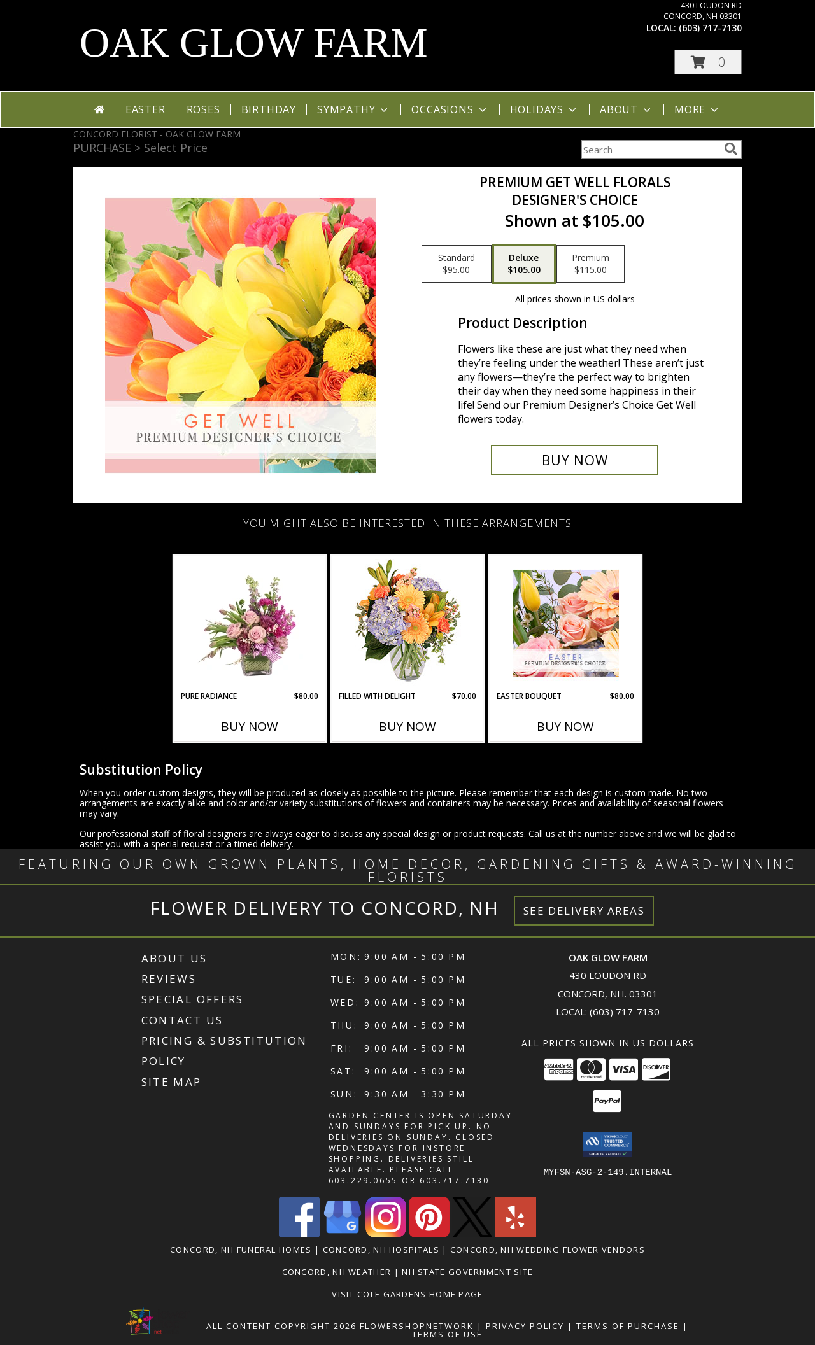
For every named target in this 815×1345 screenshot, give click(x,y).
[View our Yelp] (515, 1234)
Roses (203, 109)
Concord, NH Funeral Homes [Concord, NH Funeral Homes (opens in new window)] (241, 1249)
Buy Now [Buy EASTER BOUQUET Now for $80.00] (565, 726)
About (626, 109)
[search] (731, 149)
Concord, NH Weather (337, 1272)
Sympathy (353, 109)
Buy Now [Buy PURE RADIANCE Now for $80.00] (249, 726)
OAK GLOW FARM (254, 43)
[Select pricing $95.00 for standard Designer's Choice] (456, 264)
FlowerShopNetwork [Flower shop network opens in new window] (417, 1326)
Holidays (544, 109)
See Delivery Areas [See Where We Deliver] (584, 910)
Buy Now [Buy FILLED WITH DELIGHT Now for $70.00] (407, 726)
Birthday (268, 109)
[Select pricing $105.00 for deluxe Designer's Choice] (524, 264)
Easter (145, 109)
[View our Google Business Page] (342, 1234)
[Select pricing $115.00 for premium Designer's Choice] (590, 264)
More (697, 109)
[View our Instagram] (385, 1234)
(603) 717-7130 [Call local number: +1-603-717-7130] (710, 28)
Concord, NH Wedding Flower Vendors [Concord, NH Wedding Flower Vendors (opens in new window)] (547, 1249)
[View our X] (472, 1234)
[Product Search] (650, 149)
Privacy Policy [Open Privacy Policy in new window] (525, 1326)
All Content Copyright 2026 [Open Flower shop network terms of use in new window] (281, 1326)
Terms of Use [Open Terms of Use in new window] (447, 1334)
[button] (708, 62)
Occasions (449, 109)
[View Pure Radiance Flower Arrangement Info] (250, 623)
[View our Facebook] (299, 1234)
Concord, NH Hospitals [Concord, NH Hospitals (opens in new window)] (381, 1249)
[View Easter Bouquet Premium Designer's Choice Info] (566, 623)
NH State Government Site (467, 1272)
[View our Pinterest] (429, 1234)
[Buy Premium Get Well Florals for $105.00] (574, 460)
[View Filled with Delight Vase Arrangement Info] (408, 623)
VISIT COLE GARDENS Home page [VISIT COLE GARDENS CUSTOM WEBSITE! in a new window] (407, 1294)
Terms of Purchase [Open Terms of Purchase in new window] (627, 1326)
